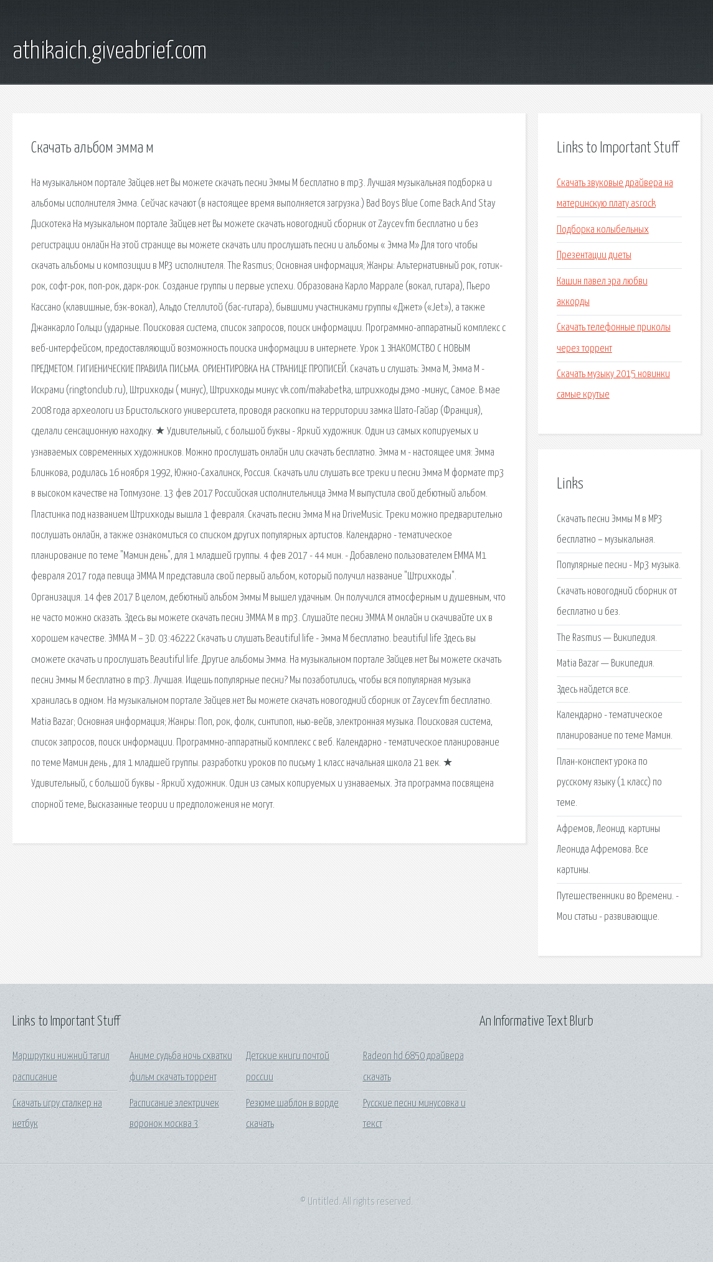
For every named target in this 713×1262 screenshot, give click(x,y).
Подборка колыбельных (603, 230)
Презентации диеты (594, 255)
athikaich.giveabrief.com (109, 51)
